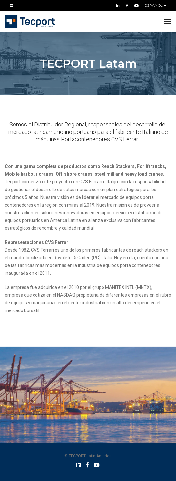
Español (154, 5)
